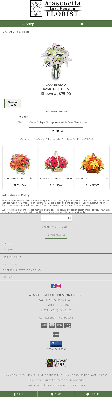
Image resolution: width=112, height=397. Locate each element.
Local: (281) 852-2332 (56, 310)
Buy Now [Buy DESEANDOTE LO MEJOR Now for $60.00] (56, 185)
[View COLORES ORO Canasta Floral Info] (92, 162)
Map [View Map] (56, 394)
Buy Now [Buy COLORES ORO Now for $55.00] (92, 185)
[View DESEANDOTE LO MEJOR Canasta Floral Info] (56, 162)
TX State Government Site (68, 380)
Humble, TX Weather (40, 380)
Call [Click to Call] (18, 394)
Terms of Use (77, 385)
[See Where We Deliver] (56, 235)
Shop (28, 23)
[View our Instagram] (58, 287)
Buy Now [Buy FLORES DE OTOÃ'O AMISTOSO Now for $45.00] (19, 185)
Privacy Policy (35, 385)
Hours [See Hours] (93, 394)
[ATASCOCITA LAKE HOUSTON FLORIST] (56, 16)
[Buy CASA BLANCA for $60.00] (56, 130)
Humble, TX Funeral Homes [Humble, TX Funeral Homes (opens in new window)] (20, 375)
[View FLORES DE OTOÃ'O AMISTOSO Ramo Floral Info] (20, 162)
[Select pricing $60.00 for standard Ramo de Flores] (13, 103)
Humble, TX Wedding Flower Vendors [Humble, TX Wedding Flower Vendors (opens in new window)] (86, 375)
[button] (56, 344)
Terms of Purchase (57, 385)
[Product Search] (56, 218)
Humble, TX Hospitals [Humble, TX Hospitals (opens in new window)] (49, 375)
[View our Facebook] (53, 287)
